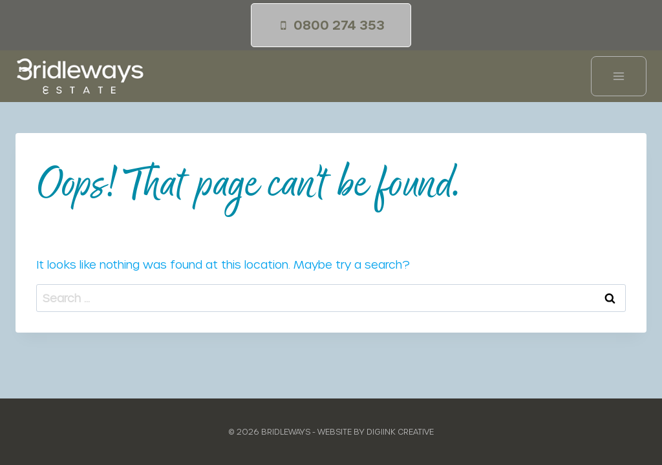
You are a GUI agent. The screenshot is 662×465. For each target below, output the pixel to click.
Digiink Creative (400, 431)
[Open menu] (618, 76)
